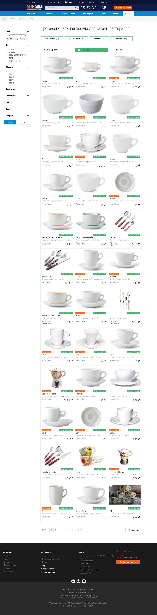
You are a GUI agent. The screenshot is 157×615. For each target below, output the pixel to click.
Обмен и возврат (47, 569)
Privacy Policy (86, 603)
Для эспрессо (52, 39)
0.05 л (11, 74)
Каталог (12, 19)
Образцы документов (49, 572)
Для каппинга (121, 39)
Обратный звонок (123, 8)
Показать (10, 122)
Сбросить (24, 122)
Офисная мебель (69, 14)
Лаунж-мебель (50, 14)
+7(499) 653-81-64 (89, 7)
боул (11, 58)
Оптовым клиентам (48, 556)
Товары (43, 566)
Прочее (128, 14)
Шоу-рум (7, 562)
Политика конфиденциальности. (78, 592)
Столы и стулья (32, 14)
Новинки (119, 50)
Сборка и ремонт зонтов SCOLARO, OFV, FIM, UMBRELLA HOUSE (97, 557)
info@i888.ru (120, 555)
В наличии (85, 50)
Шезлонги (115, 14)
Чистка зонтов (84, 564)
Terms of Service (98, 603)
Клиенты (7, 556)
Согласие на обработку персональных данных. (78, 589)
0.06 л (11, 80)
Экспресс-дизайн (85, 573)
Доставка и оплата (108, 2)
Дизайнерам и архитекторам (51, 559)
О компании (31, 2)
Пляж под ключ (88, 14)
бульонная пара (15, 61)
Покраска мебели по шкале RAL (90, 570)
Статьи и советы (9, 571)
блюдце (12, 52)
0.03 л (11, 71)
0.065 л (11, 83)
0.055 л (11, 77)
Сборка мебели (85, 567)
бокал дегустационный (18, 55)
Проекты (7, 559)
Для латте (99, 39)
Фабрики (68, 2)
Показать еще (134, 530)
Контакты (125, 2)
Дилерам (45, 562)
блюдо (11, 49)
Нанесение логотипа (86, 561)
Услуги (81, 552)
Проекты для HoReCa (86, 2)
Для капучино (76, 39)
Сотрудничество (50, 2)
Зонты (103, 14)
